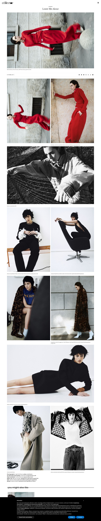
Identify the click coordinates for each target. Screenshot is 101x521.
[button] (79, 75)
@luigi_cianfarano (27, 474)
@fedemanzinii (23, 481)
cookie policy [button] (56, 504)
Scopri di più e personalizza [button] (25, 517)
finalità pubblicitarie (25, 508)
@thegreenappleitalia (31, 479)
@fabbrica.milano (31, 481)
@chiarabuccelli (32, 475)
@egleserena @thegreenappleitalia (29, 478)
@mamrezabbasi (22, 479)
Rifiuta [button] (71, 517)
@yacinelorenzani (28, 477)
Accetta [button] (80, 517)
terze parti (38, 505)
